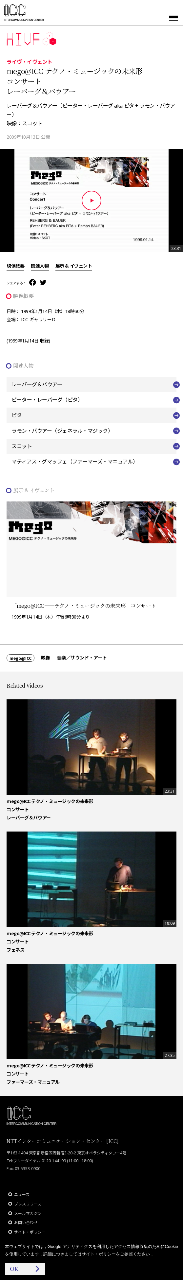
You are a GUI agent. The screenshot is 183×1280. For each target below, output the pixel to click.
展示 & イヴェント (73, 265)
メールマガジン (28, 1213)
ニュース (22, 1194)
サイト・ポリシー (30, 1232)
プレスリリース (27, 1204)
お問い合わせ (26, 1222)
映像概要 (15, 265)
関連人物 (40, 265)
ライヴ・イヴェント (29, 61)
